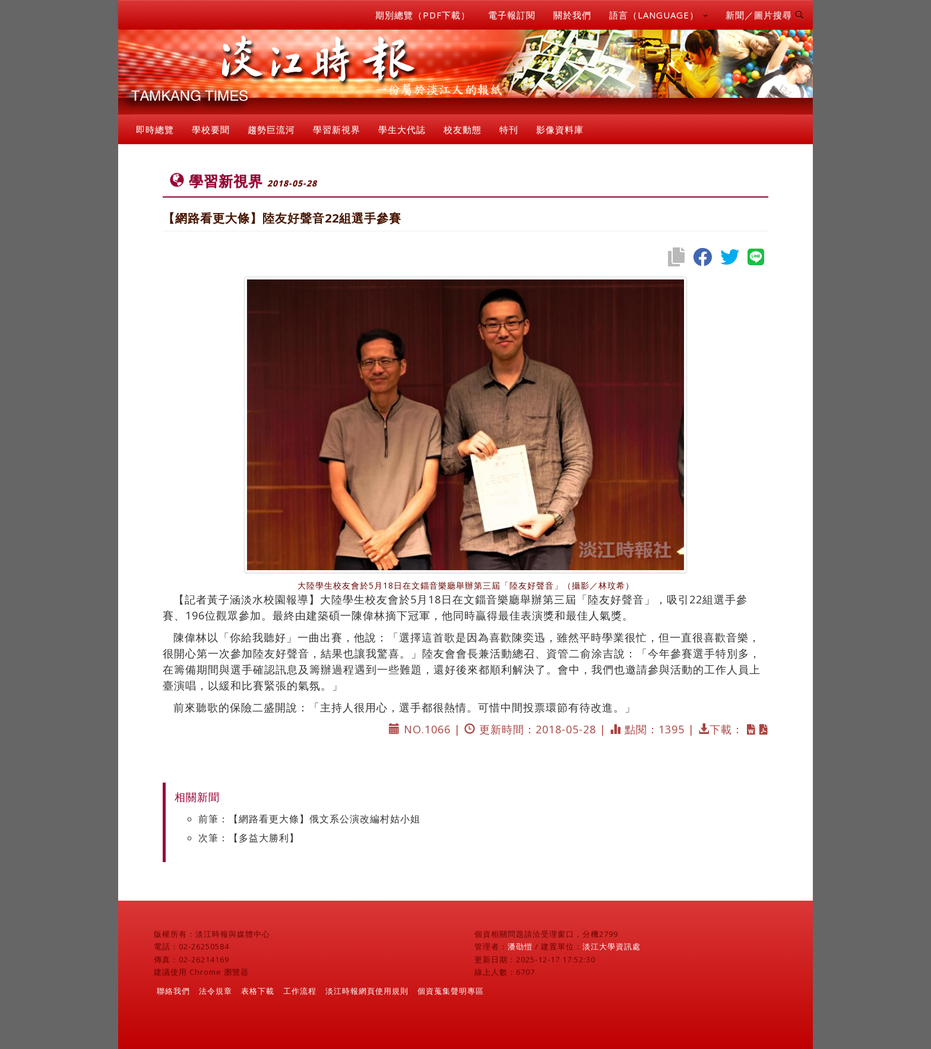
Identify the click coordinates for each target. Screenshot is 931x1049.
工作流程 (299, 991)
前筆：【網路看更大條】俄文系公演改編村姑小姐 (309, 818)
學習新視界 (336, 129)
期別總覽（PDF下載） (422, 15)
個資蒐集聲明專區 (450, 991)
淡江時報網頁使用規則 (366, 991)
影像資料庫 (560, 129)
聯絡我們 (173, 991)
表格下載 (257, 991)
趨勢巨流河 (271, 129)
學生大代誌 (402, 129)
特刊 (508, 129)
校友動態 (463, 129)
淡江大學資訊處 (611, 946)
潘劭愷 (520, 946)
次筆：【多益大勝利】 (248, 837)
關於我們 (572, 15)
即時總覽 (155, 129)
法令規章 (215, 991)
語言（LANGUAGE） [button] (658, 15)
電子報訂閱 (512, 15)
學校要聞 (211, 129)
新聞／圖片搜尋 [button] (765, 15)
